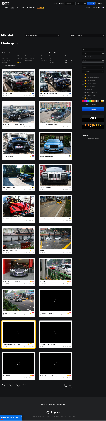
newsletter (61, 404)
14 (24, 385)
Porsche (42, 313)
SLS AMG (14, 250)
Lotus (41, 219)
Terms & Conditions (52, 416)
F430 (8, 376)
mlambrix (7, 95)
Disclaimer (71, 416)
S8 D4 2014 (9, 93)
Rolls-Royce (43, 187)
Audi (4, 93)
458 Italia (46, 282)
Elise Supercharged (49, 219)
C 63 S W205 (53, 125)
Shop (23, 7)
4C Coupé (13, 187)
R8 (43, 250)
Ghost (49, 187)
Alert (88, 7)
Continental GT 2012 (14, 282)
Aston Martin (43, 344)
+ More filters (100, 3)
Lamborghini (6, 344)
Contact (52, 404)
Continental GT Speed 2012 (16, 125)
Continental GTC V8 (50, 156)
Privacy (63, 416)
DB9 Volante (51, 344)
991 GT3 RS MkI (49, 313)
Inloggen (96, 7)
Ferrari (5, 219)
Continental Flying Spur (51, 376)
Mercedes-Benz (44, 93)
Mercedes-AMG (44, 125)
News (55, 3)
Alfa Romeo (6, 187)
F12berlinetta (11, 219)
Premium (40, 7)
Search (91, 3)
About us (44, 404)
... (20, 385)
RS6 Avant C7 (10, 156)
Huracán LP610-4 (15, 344)
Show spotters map (9, 65)
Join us (18, 7)
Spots (62, 3)
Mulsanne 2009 (12, 313)
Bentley (5, 125)
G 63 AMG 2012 (53, 93)
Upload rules (31, 7)
